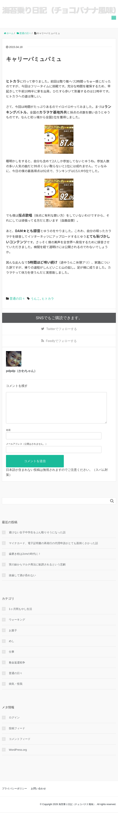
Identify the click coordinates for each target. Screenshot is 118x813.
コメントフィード (19, 745)
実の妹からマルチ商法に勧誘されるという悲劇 (37, 570)
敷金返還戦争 (17, 668)
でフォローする (61, 329)
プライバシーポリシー (14, 794)
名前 (8, 436)
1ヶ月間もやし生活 (20, 615)
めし (11, 647)
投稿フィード (17, 734)
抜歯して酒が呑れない (22, 581)
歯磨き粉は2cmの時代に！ (25, 560)
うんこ (35, 298)
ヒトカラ (48, 298)
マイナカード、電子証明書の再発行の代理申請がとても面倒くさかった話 (53, 549)
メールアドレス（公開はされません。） (27, 450)
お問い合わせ (38, 794)
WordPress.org (18, 755)
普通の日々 (17, 298)
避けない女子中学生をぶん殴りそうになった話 (37, 538)
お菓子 (13, 636)
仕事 (11, 657)
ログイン (14, 723)
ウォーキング (17, 625)
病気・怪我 (15, 690)
